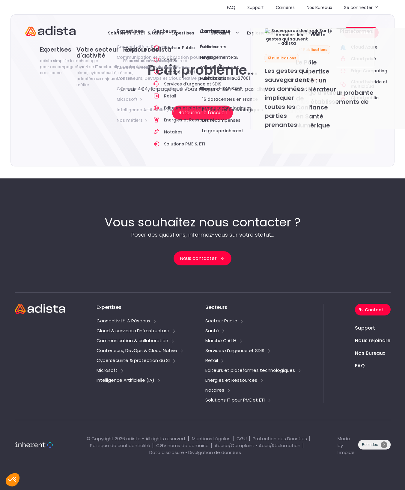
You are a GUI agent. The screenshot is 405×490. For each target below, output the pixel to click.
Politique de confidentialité (120, 445)
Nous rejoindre (372, 340)
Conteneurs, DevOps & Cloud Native (137, 351)
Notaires (214, 390)
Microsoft (107, 370)
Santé (212, 331)
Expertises (182, 33)
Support (255, 7)
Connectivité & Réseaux (123, 321)
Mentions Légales (211, 438)
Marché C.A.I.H (220, 341)
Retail (211, 360)
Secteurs (221, 33)
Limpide (346, 452)
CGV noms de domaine (182, 445)
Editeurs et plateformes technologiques (250, 370)
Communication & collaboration (132, 341)
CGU (242, 438)
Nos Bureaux (319, 7)
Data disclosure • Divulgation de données (195, 452)
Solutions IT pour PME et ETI (235, 400)
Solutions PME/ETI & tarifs (136, 33)
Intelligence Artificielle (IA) (125, 380)
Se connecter (358, 7)
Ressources (310, 33)
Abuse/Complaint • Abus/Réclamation (257, 445)
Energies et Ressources (231, 380)
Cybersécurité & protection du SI (133, 360)
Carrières (285, 7)
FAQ (231, 7)
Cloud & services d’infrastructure (133, 331)
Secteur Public (221, 321)
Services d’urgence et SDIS (234, 351)
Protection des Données (280, 438)
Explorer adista (264, 33)
